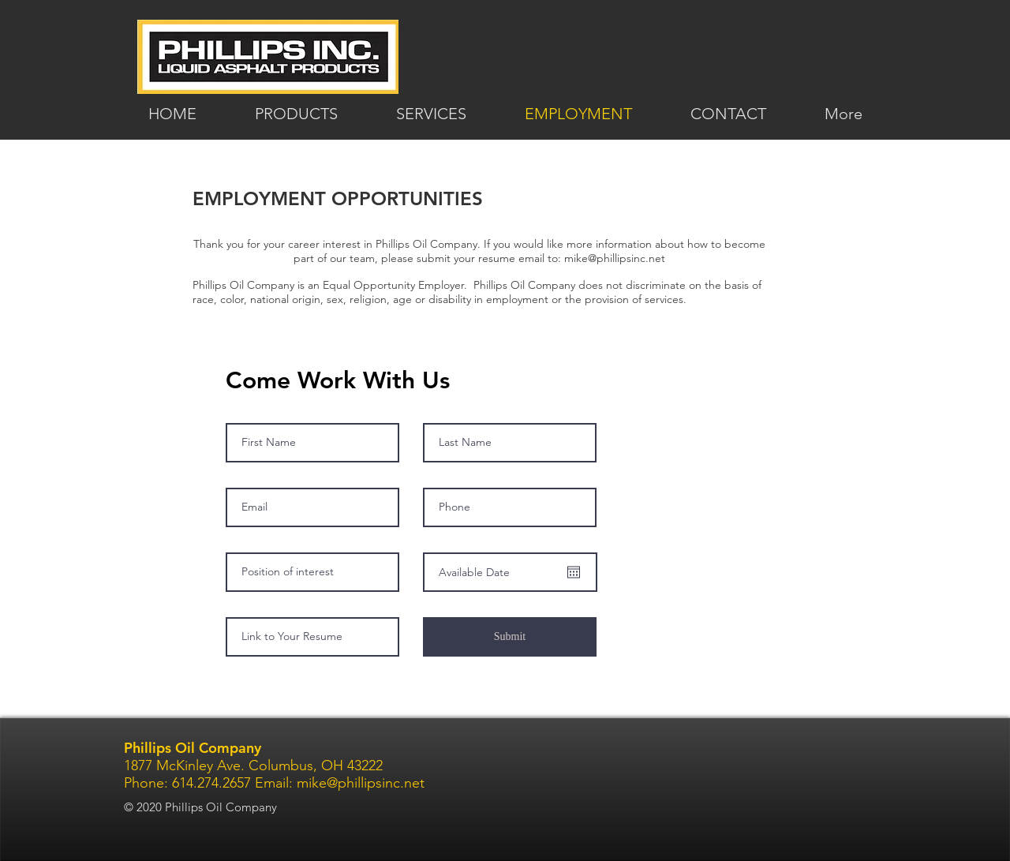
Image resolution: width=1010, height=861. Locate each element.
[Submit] (510, 637)
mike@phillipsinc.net (614, 258)
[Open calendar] (573, 572)
